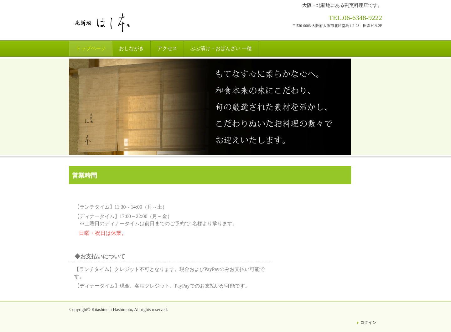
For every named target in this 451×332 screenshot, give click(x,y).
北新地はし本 (103, 23)
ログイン (368, 322)
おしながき (131, 48)
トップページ (91, 48)
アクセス (167, 48)
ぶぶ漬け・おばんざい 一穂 (221, 48)
